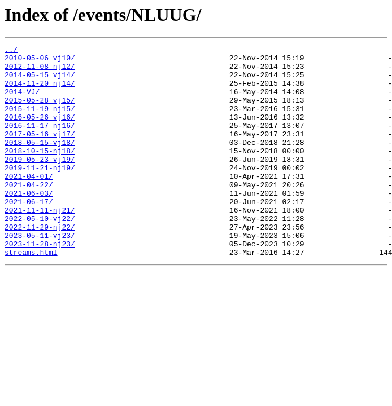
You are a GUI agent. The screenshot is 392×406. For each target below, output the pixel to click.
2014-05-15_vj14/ (40, 81)
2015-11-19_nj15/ (40, 122)
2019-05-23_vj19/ (40, 183)
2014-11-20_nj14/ (40, 91)
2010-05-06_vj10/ (40, 61)
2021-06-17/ (29, 233)
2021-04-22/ (29, 213)
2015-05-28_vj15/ (40, 112)
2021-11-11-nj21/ (40, 244)
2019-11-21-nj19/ (40, 193)
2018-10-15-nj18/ (40, 172)
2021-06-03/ (29, 223)
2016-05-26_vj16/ (40, 132)
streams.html (31, 294)
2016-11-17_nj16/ (40, 142)
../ (11, 51)
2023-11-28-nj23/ (40, 284)
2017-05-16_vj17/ (40, 152)
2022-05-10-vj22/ (40, 254)
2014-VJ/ (22, 101)
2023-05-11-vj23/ (40, 274)
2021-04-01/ (29, 203)
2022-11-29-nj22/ (40, 264)
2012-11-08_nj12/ (40, 71)
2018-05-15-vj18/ (40, 162)
